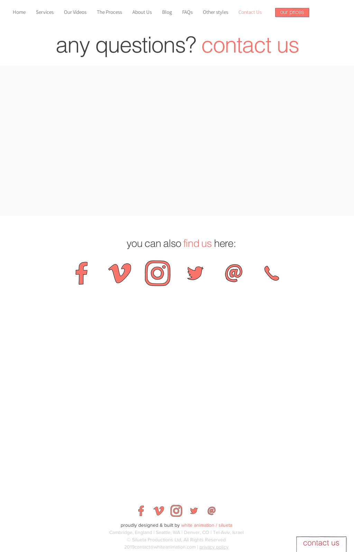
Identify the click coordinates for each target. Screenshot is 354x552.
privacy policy (214, 547)
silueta (225, 525)
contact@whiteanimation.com (165, 547)
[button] (292, 13)
